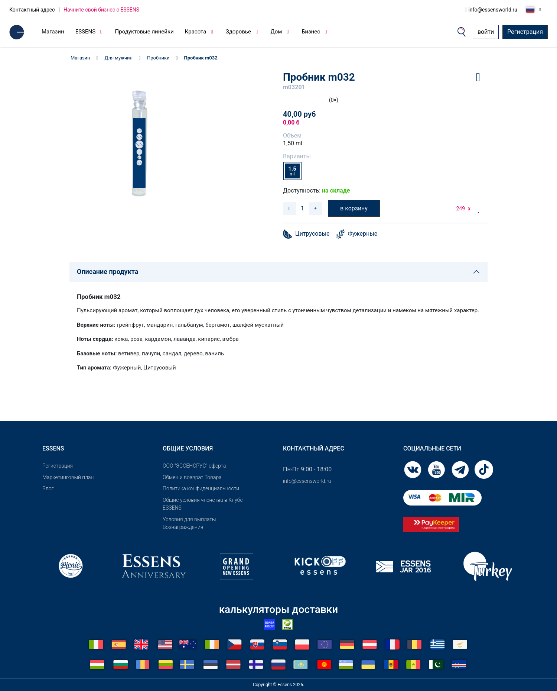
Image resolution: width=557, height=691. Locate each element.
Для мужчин (119, 58)
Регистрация (525, 31)
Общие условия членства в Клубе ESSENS (203, 504)
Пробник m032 (201, 58)
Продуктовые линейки (144, 31)
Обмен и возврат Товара (192, 477)
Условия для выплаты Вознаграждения (189, 523)
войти (486, 31)
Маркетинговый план (68, 477)
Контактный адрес (32, 10)
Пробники (158, 58)
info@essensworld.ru (492, 10)
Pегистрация (57, 466)
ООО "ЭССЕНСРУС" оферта (194, 466)
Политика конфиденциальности (201, 488)
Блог (47, 488)
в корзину (354, 208)
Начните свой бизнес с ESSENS (101, 10)
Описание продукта (107, 271)
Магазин (53, 31)
